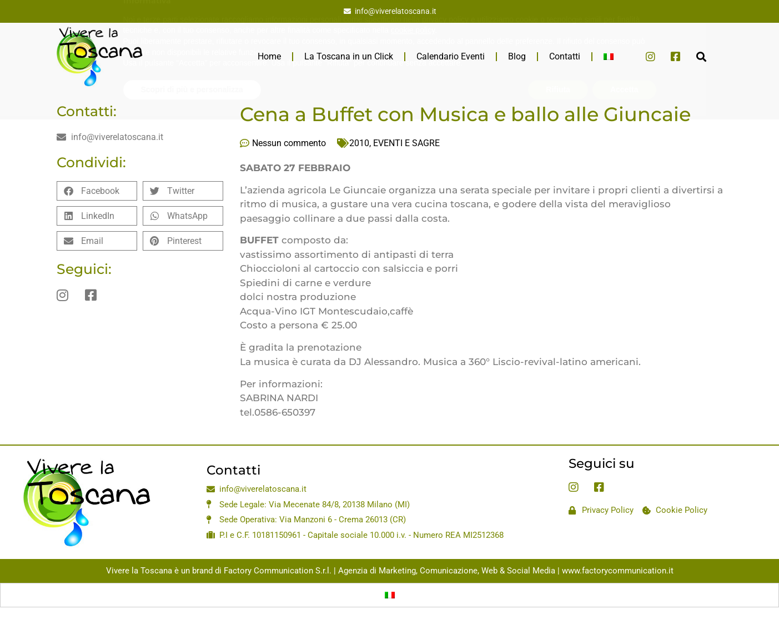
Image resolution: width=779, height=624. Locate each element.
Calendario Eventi (450, 56)
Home (269, 56)
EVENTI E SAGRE (406, 143)
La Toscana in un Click (348, 56)
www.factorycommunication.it (618, 571)
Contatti (564, 56)
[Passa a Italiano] (389, 595)
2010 (359, 143)
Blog (517, 56)
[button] (701, 56)
